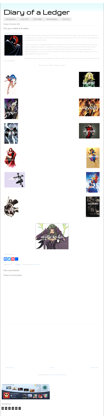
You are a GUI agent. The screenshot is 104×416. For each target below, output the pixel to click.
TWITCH (65, 19)
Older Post (95, 367)
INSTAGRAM (52, 19)
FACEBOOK (10, 19)
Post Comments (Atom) (57, 374)
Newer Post (9, 367)
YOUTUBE (37, 19)
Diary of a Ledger (37, 12)
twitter (9, 264)
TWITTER (24, 19)
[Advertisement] (52, 344)
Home (52, 367)
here (95, 51)
